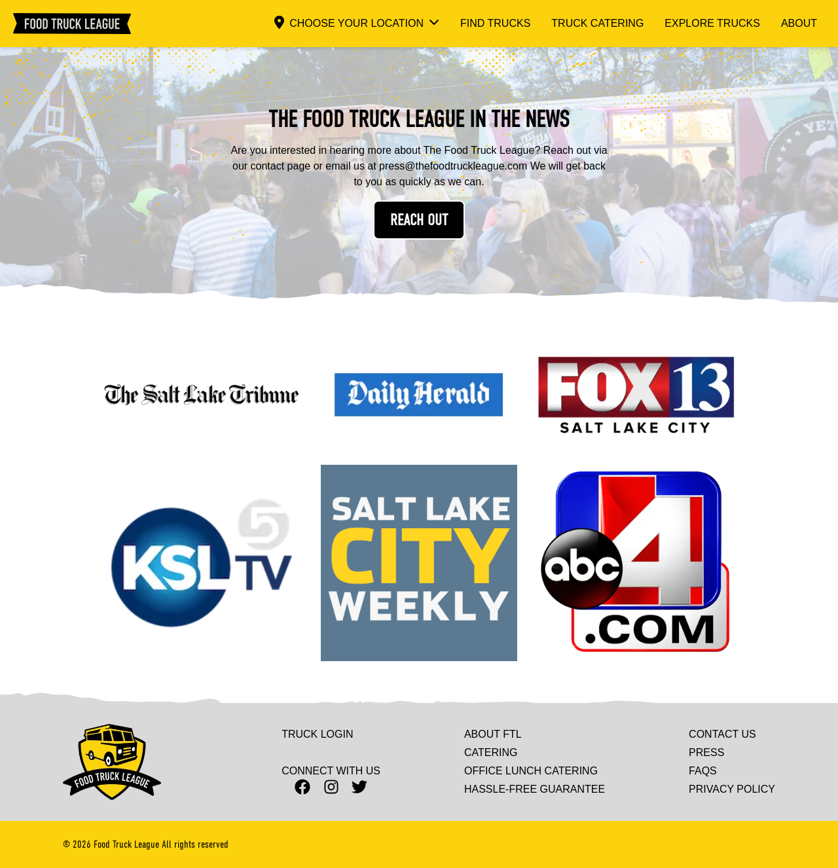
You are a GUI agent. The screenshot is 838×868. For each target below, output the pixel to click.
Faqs (703, 771)
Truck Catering (597, 23)
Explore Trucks (712, 23)
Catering (490, 753)
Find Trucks (495, 23)
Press (706, 753)
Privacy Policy (732, 789)
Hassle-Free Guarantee (534, 789)
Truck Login (317, 734)
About (799, 23)
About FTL (493, 734)
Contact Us (722, 734)
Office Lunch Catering (531, 771)
